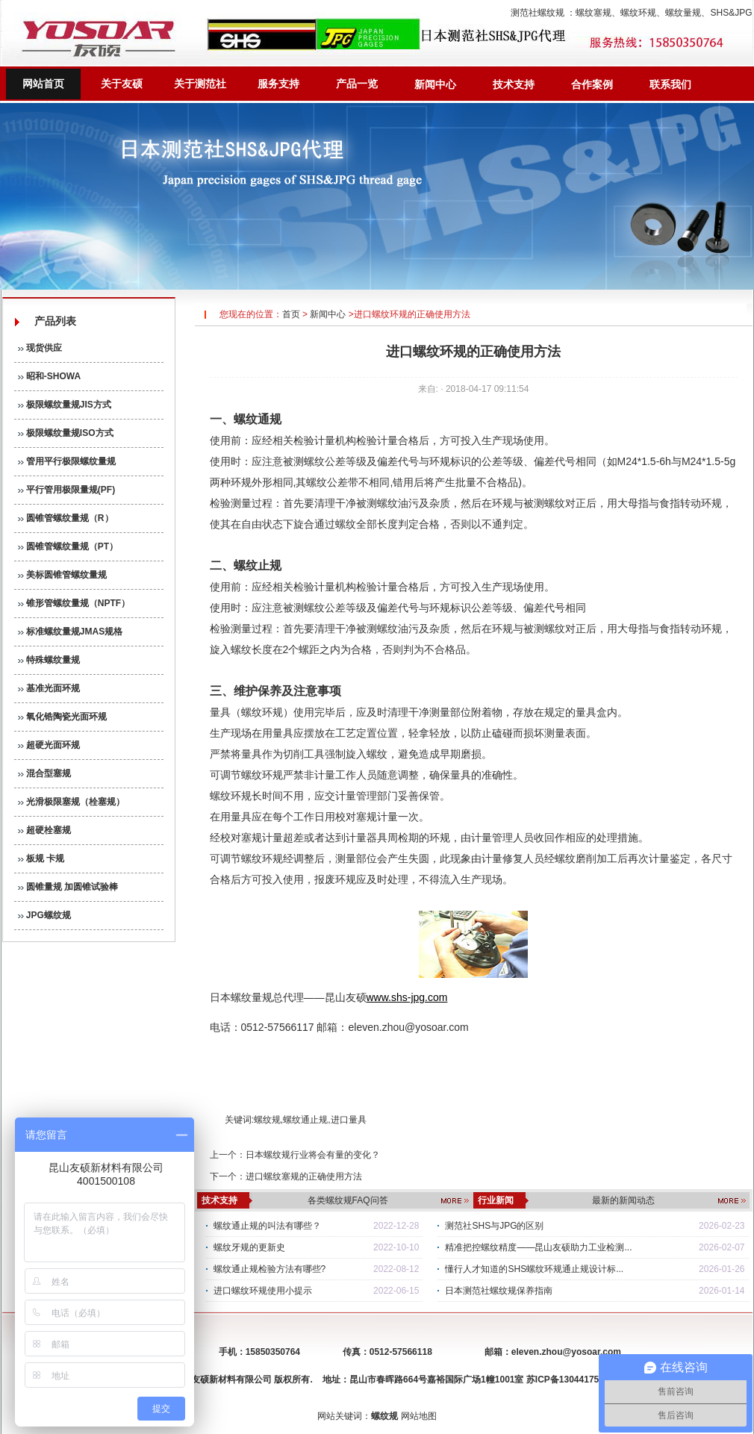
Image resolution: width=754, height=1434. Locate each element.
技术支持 (514, 84)
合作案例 (592, 84)
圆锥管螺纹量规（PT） (68, 546)
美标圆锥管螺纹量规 (62, 575)
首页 (291, 314)
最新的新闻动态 (623, 1200)
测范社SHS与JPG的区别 (494, 1226)
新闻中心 (435, 84)
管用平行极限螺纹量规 (67, 461)
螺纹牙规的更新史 (249, 1247)
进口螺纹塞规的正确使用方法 (304, 1176)
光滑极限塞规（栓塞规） (71, 802)
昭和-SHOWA (49, 376)
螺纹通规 (257, 419)
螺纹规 (267, 1120)
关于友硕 (122, 84)
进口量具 (349, 1120)
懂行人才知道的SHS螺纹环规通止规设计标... (534, 1269)
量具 (282, 733)
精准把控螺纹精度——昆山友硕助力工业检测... (538, 1247)
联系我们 (670, 84)
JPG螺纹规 (44, 915)
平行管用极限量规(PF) (67, 489)
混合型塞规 (44, 773)
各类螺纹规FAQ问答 (348, 1200)
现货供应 (40, 348)
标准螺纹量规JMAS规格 (70, 631)
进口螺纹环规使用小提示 (263, 1290)
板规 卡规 (41, 858)
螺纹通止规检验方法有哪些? (270, 1269)
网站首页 (43, 84)
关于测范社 (200, 84)
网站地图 (419, 1416)
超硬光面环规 (49, 745)
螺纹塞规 (593, 12)
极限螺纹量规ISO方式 (65, 433)
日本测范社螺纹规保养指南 (498, 1290)
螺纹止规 (257, 565)
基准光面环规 (49, 688)
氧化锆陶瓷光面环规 (62, 716)
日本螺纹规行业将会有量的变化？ (313, 1155)
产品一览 (357, 84)
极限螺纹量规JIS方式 (64, 404)
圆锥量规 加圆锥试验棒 (68, 887)
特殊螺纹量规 (49, 660)
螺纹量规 (683, 12)
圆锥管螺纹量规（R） (65, 518)
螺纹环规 (638, 12)
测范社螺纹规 (537, 12)
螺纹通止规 (305, 1120)
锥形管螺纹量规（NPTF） (74, 603)
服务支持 (278, 84)
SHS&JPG (731, 12)
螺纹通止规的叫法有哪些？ (267, 1226)
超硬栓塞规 (44, 830)
